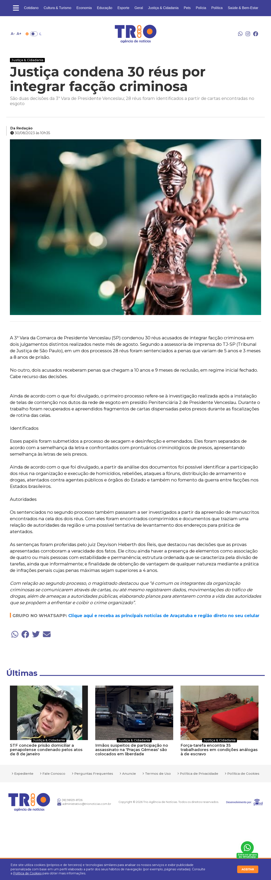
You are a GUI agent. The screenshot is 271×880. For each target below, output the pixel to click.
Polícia (201, 8)
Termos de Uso (158, 773)
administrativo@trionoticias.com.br (84, 804)
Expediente (23, 773)
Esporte (123, 8)
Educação (104, 8)
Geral (138, 8)
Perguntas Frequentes (93, 773)
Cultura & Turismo (57, 8)
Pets (187, 8)
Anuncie (129, 773)
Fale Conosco (53, 773)
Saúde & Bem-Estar (243, 8)
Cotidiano (31, 8)
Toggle (34, 33)
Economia (84, 8)
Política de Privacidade (199, 773)
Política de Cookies (27, 873)
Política (217, 8)
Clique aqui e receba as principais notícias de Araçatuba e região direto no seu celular (163, 615)
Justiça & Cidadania (163, 8)
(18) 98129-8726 (70, 800)
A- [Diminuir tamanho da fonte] (13, 34)
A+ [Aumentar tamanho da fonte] (19, 34)
